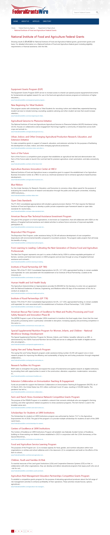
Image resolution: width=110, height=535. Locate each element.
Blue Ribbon (17, 184)
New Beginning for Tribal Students (27, 105)
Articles (36, 21)
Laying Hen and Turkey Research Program (30, 349)
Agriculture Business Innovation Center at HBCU (33, 168)
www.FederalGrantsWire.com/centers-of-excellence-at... (27, 439)
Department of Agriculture (46, 28)
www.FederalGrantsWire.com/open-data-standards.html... (28, 211)
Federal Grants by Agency (27, 28)
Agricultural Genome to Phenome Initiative (31, 120)
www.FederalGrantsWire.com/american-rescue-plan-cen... (28, 325)
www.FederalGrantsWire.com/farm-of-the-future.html (26, 164)
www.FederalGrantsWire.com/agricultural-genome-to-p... (27, 131)
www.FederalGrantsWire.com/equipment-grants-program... (28, 100)
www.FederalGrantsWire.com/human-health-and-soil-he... (28, 293)
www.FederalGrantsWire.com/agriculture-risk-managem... (28, 486)
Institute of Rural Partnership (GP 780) (29, 266)
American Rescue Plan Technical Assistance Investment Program (41, 216)
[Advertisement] (55, 67)
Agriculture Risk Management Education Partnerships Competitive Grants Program (50, 475)
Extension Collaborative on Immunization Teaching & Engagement (42, 381)
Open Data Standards (21, 200)
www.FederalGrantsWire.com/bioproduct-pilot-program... (27, 243)
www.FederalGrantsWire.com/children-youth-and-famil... (27, 471)
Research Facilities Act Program (25, 365)
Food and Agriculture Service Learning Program (33, 444)
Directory (47, 21)
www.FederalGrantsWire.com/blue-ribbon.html (24, 195)
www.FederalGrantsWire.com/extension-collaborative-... (27, 392)
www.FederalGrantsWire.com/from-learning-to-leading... (27, 262)
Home (15, 21)
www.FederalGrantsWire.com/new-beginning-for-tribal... (27, 116)
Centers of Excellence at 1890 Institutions (30, 428)
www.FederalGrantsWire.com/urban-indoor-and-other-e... (28, 148)
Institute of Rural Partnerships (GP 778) (29, 298)
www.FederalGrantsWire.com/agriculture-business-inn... (27, 179)
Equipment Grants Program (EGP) (27, 89)
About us (25, 21)
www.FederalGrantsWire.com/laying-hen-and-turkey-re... (27, 360)
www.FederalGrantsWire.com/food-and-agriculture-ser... (27, 455)
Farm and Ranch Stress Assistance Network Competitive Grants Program (45, 396)
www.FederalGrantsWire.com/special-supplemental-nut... (28, 344)
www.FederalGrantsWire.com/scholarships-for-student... (27, 423)
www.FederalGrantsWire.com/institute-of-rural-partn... (27, 277)
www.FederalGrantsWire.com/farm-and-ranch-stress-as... (28, 407)
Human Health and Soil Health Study (28, 282)
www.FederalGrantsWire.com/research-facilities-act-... (27, 376)
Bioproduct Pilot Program (23, 232)
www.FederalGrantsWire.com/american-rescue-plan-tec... (28, 227)
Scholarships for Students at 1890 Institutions (32, 412)
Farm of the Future (20, 153)
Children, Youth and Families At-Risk (28, 460)
